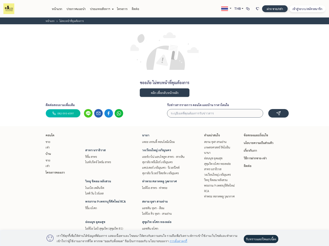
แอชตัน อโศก (150, 228)
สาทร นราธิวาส (95, 150)
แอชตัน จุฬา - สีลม (153, 208)
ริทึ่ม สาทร (91, 156)
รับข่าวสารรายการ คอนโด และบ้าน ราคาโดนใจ (198, 105)
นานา (145, 135)
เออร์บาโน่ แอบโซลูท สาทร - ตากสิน (163, 156)
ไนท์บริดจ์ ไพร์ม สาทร (98, 162)
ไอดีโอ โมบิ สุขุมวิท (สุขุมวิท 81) (104, 228)
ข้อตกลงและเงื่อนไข (256, 135)
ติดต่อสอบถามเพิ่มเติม (60, 105)
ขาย (48, 142)
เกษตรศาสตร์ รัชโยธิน (217, 147)
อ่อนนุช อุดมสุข (95, 222)
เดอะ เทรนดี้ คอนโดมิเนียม (158, 142)
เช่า (48, 147)
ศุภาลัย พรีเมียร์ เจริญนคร (157, 162)
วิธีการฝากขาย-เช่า (255, 158)
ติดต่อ (135, 9)
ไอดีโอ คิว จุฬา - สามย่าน (157, 213)
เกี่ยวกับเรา (250, 150)
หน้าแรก (57, 9)
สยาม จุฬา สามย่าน (155, 201)
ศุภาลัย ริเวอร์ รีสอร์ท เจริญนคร (160, 173)
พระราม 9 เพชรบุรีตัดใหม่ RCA (105, 201)
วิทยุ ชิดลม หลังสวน (98, 181)
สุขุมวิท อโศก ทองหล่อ (157, 222)
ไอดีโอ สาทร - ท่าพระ (154, 188)
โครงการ (122, 9)
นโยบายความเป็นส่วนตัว (258, 143)
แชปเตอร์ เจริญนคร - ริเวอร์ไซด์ (161, 167)
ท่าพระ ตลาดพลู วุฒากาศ (159, 181)
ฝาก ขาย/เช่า (275, 9)
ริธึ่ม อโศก (91, 208)
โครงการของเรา (55, 172)
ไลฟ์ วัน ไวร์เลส (94, 193)
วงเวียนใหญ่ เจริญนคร (156, 150)
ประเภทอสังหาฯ (101, 9)
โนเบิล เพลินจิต (94, 188)
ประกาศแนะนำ (76, 9)
